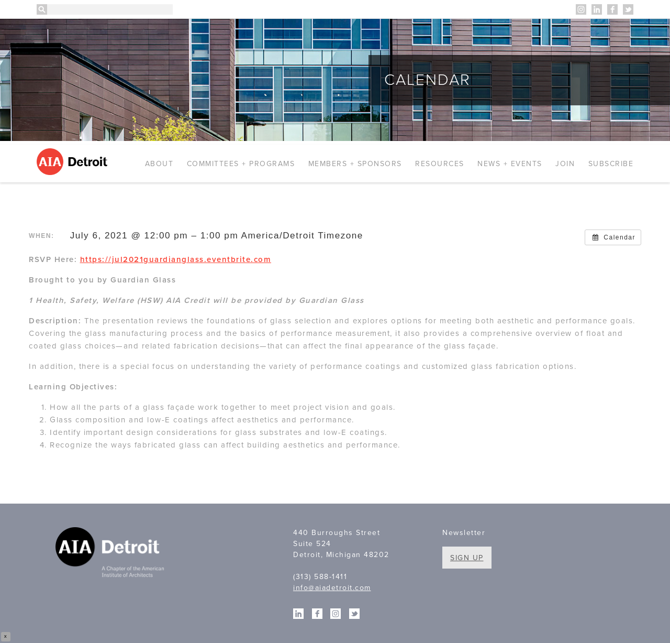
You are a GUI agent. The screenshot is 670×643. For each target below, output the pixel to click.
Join (565, 163)
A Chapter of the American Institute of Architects (111, 554)
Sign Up (467, 557)
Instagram (581, 9)
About (159, 163)
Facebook (612, 9)
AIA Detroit (73, 161)
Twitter (628, 9)
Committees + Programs (241, 163)
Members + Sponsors (355, 163)
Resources (439, 163)
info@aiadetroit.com (332, 587)
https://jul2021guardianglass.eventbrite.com (176, 259)
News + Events (509, 163)
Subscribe (611, 163)
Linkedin (596, 9)
